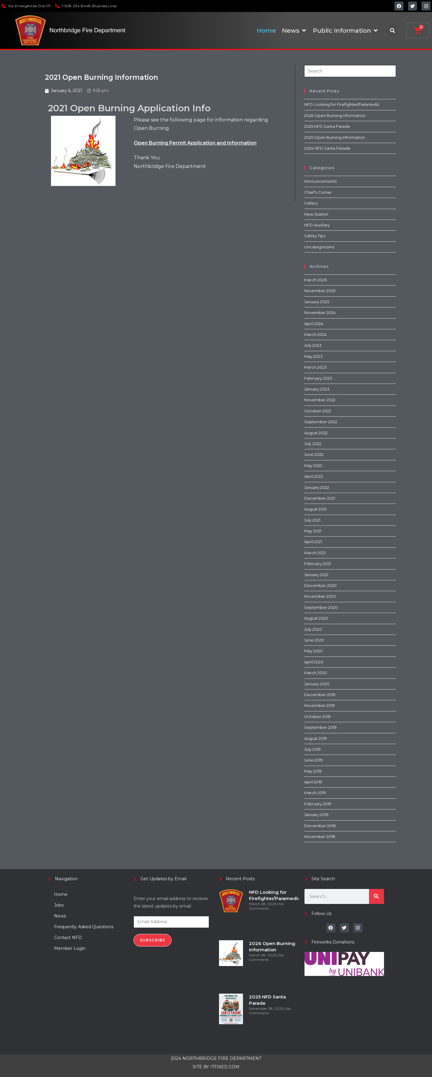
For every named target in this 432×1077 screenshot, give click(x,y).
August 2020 (316, 618)
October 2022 (317, 410)
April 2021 (313, 541)
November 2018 (319, 836)
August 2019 (315, 738)
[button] (393, 30)
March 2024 (315, 334)
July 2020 (313, 629)
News (60, 916)
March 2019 (315, 792)
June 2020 (314, 640)
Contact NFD (68, 937)
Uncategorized (319, 246)
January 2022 (316, 487)
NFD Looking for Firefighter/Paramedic (342, 104)
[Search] (376, 896)
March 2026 (315, 279)
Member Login (70, 948)
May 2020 (313, 650)
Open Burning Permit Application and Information (195, 143)
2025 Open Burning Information (334, 137)
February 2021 (317, 563)
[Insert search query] (350, 71)
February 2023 (318, 378)
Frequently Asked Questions (83, 926)
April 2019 (313, 781)
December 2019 (319, 694)
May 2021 (312, 530)
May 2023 (313, 356)
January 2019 (316, 814)
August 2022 (316, 432)
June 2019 (313, 760)
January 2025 (316, 301)
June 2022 (313, 454)
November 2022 (319, 399)
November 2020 (320, 596)
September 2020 (321, 607)
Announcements (320, 181)
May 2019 (313, 771)
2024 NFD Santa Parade (327, 148)
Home (61, 894)
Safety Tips (314, 235)
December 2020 (320, 585)
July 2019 (312, 749)
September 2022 (320, 421)
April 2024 (313, 323)
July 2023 (313, 345)
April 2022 (313, 476)
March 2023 (315, 367)
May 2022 (313, 465)
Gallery (311, 203)
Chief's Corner (318, 192)
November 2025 (319, 290)
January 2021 (316, 574)
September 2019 (320, 727)
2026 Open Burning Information (334, 115)
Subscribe (152, 940)
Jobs (59, 905)
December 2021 (319, 498)
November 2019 (319, 705)
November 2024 (320, 312)
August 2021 (315, 509)
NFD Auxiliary (317, 225)
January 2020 (317, 683)
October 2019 (317, 716)
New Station (316, 214)
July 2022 (312, 443)
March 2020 (315, 672)
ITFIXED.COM (224, 1067)
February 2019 (317, 803)
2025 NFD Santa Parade (327, 126)
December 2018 (320, 825)
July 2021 (312, 520)
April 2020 (313, 662)
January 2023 (316, 389)
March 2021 (315, 552)
